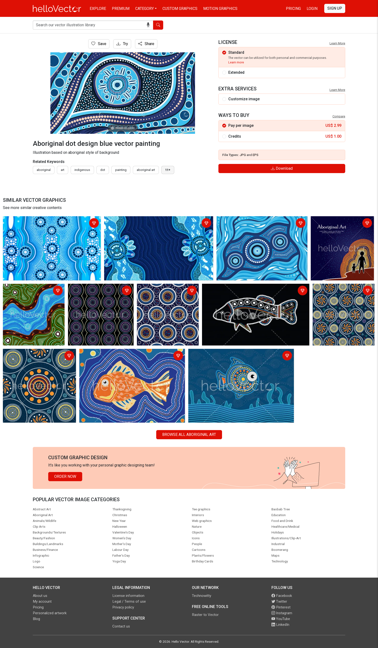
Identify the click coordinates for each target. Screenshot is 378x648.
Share (146, 43)
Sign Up (334, 8)
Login (312, 8)
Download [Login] (282, 168)
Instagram (281, 613)
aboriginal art (146, 170)
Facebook (281, 596)
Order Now (65, 476)
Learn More (337, 43)
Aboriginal (44, 170)
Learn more (236, 62)
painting (121, 170)
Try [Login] (122, 43)
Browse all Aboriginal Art (189, 434)
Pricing (293, 8)
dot (102, 170)
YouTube (280, 619)
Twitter (279, 601)
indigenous (82, 170)
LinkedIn (280, 624)
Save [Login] (98, 43)
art (62, 170)
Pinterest (280, 607)
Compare (338, 116)
